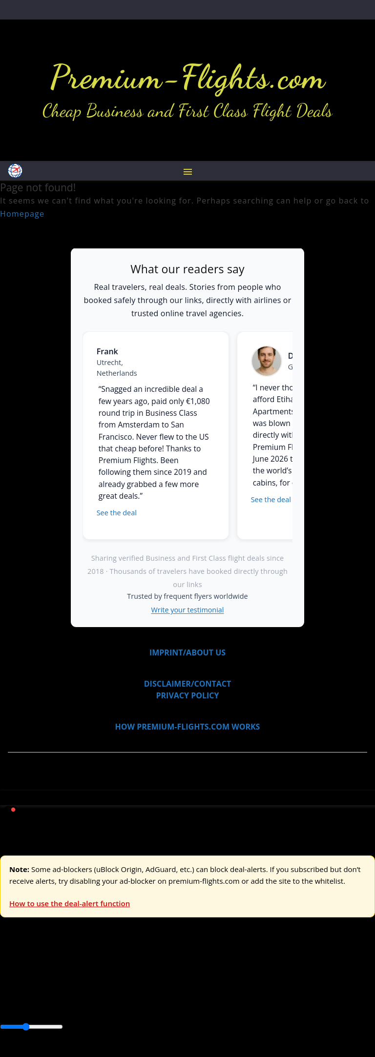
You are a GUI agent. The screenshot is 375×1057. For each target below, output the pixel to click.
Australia (137, 970)
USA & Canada (54, 970)
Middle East (310, 993)
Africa (10, 993)
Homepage (22, 213)
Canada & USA (133, 993)
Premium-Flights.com (188, 76)
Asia (30, 993)
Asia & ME (101, 970)
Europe (13, 970)
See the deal (117, 512)
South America (26, 1004)
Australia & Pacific (72, 993)
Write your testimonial (187, 609)
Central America (230, 993)
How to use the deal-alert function (69, 903)
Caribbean (180, 993)
